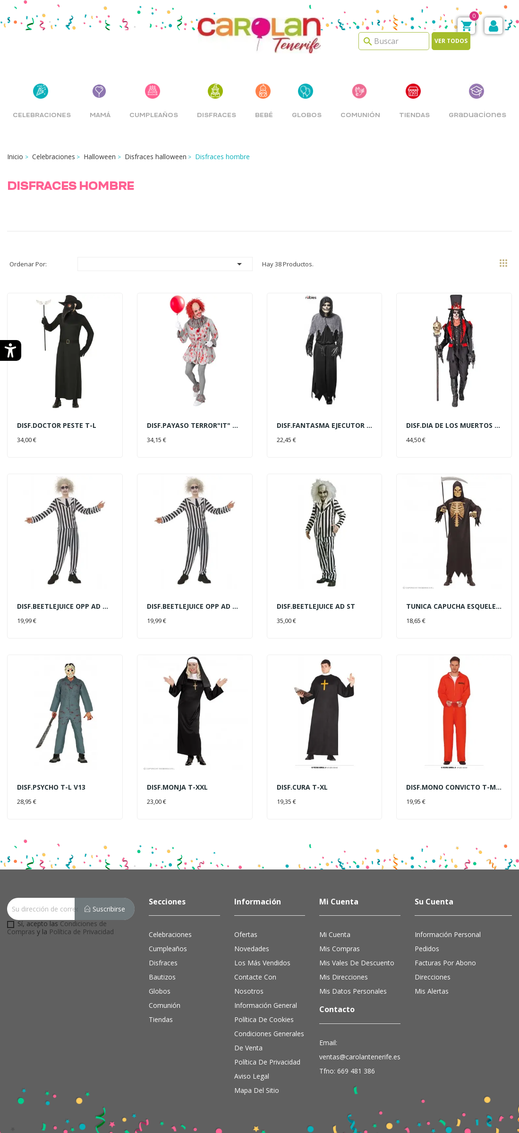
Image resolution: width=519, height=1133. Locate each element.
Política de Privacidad (81, 931)
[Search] (393, 41)
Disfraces (163, 962)
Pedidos (427, 948)
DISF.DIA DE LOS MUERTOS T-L (454, 425)
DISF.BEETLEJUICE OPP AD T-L (195, 606)
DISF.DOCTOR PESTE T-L (56, 425)
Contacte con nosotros (255, 984)
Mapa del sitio (256, 1090)
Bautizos (162, 976)
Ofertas (245, 934)
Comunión (164, 1005)
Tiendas (161, 1019)
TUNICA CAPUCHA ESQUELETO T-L (454, 606)
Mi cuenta (334, 934)
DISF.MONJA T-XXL (177, 787)
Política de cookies (264, 1019)
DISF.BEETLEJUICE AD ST (316, 606)
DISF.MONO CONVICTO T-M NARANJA (454, 787)
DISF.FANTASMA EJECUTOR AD (325, 425)
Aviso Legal (251, 1076)
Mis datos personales (353, 991)
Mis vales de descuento (356, 962)
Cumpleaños (168, 948)
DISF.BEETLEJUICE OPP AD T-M (65, 606)
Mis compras (339, 948)
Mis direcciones (343, 976)
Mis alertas (432, 991)
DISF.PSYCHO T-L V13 (51, 787)
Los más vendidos (262, 962)
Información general (265, 1005)
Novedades (251, 948)
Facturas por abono (445, 962)
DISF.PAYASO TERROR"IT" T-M (195, 425)
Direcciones (433, 976)
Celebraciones (170, 934)
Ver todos (451, 41)
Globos (159, 991)
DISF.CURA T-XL (302, 787)
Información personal (448, 934)
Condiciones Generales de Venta (269, 1040)
